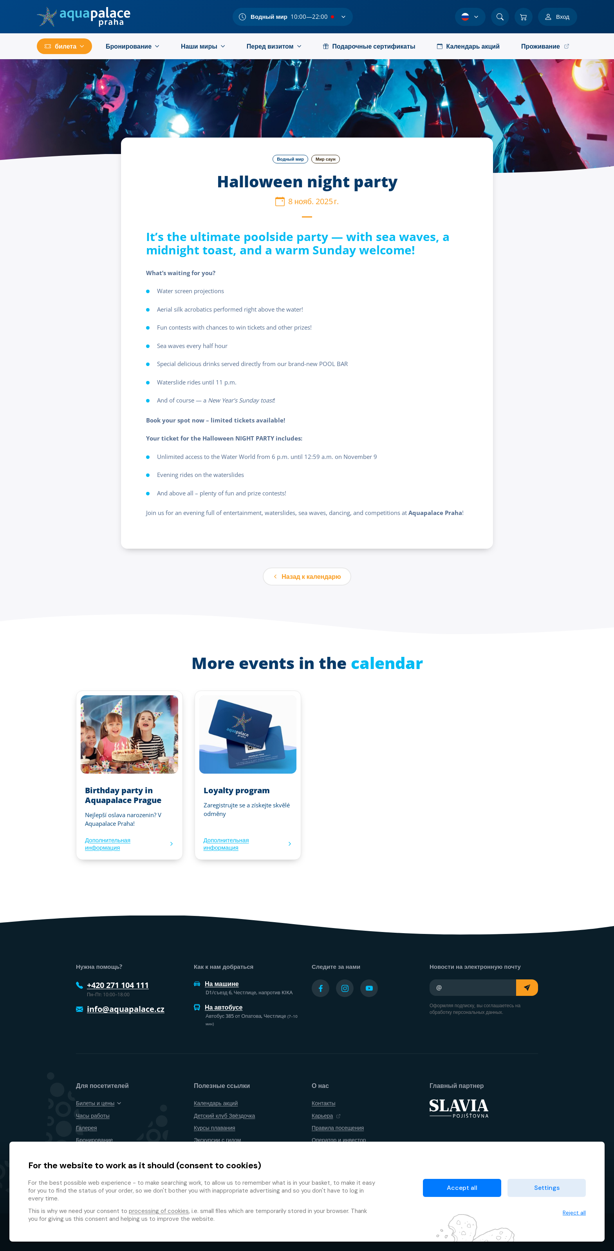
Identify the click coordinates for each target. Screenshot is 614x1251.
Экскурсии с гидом (217, 1140)
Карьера (326, 1115)
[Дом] (83, 17)
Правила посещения (338, 1127)
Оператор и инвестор (339, 1140)
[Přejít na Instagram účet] (345, 988)
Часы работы (93, 1115)
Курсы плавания (214, 1127)
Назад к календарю (307, 576)
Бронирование (94, 1140)
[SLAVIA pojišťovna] (459, 1108)
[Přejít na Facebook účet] (320, 988)
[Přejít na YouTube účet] (369, 988)
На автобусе (218, 1007)
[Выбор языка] (470, 17)
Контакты (323, 1103)
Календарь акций (216, 1103)
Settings (547, 1188)
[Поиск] (500, 17)
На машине (216, 983)
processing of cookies (159, 1211)
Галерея (86, 1127)
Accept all (462, 1188)
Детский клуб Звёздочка (224, 1115)
